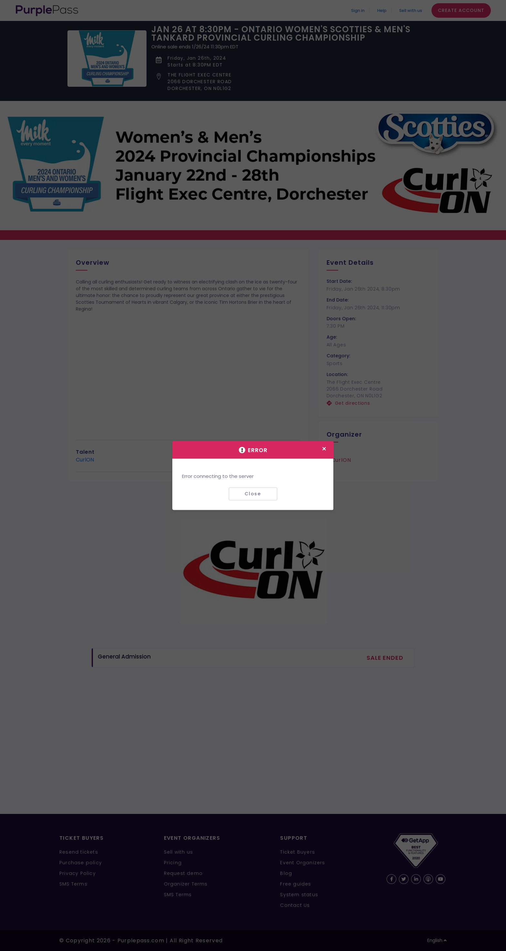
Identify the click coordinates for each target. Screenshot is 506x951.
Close (253, 493)
